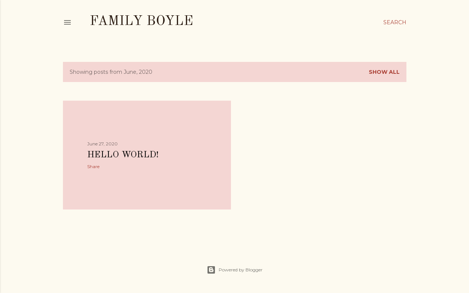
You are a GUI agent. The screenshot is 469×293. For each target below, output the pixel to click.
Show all (384, 72)
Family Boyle (141, 21)
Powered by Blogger (235, 269)
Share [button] (93, 166)
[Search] (394, 22)
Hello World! (123, 155)
